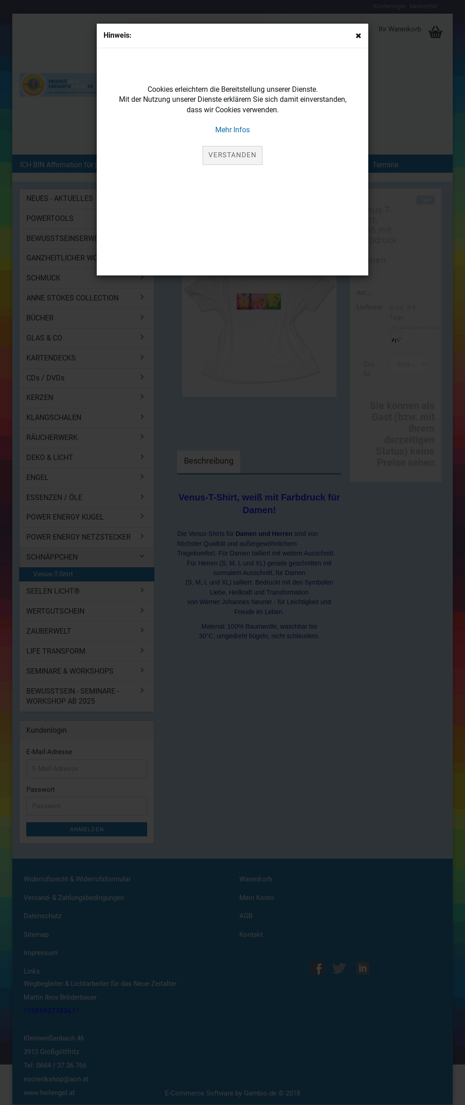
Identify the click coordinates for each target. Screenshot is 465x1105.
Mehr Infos (232, 129)
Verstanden (232, 155)
